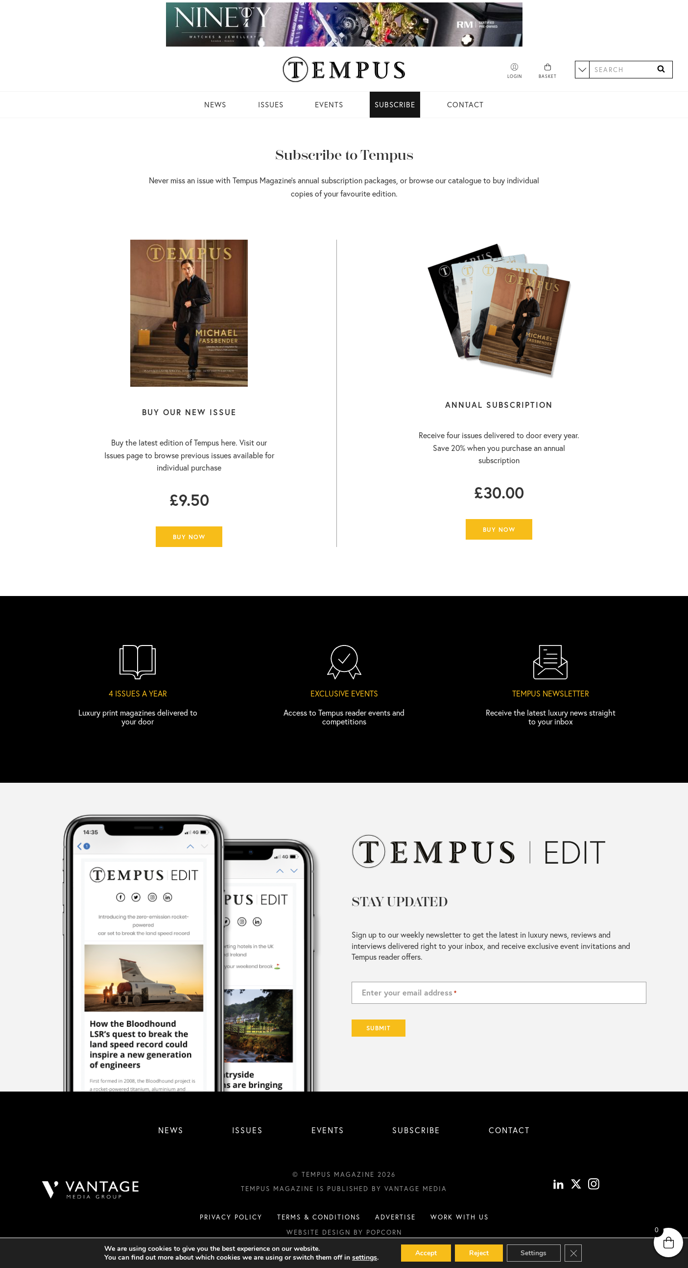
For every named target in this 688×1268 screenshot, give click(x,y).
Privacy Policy (231, 1217)
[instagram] (593, 1185)
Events (329, 104)
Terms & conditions (318, 1217)
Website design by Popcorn (344, 1232)
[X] (576, 1185)
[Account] (514, 71)
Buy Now (189, 537)
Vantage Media (415, 1188)
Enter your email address (409, 992)
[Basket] (548, 71)
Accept (424, 1252)
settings (362, 1257)
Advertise (395, 1217)
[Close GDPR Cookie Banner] (575, 1253)
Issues (271, 104)
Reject (478, 1252)
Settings (534, 1252)
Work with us (459, 1217)
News (215, 104)
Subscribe (395, 104)
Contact (465, 104)
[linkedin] (558, 1185)
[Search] (661, 69)
